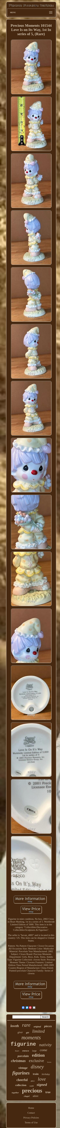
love (42, 1079)
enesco (25, 1050)
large (34, 1051)
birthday (46, 1074)
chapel (26, 1096)
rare (26, 1025)
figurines (21, 1072)
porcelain (23, 1056)
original (37, 1026)
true (47, 1092)
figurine (23, 1044)
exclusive (36, 1060)
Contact (31, 1112)
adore (35, 1096)
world (31, 1086)
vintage (23, 1067)
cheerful (22, 1080)
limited (38, 1031)
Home (31, 1108)
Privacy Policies (31, 1117)
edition (38, 1055)
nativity (45, 1044)
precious (32, 1090)
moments (31, 1037)
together (15, 1092)
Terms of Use (31, 1122)
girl (27, 1033)
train (36, 1073)
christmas (18, 1061)
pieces (48, 1026)
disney (37, 1066)
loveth (14, 1026)
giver (20, 1032)
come (43, 1050)
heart (17, 1051)
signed (42, 1084)
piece (33, 1081)
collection (20, 1085)
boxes (49, 1062)
